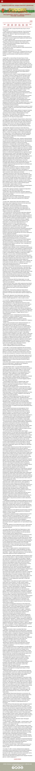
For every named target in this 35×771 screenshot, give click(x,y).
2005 (8, 25)
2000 (16, 24)
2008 (19, 25)
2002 (23, 24)
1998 (8, 24)
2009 (23, 25)
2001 (19, 24)
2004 (30, 24)
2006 (12, 25)
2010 (27, 25)
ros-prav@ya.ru (19, 765)
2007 (16, 25)
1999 (12, 24)
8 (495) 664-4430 (28, 764)
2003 (27, 24)
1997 (5, 24)
